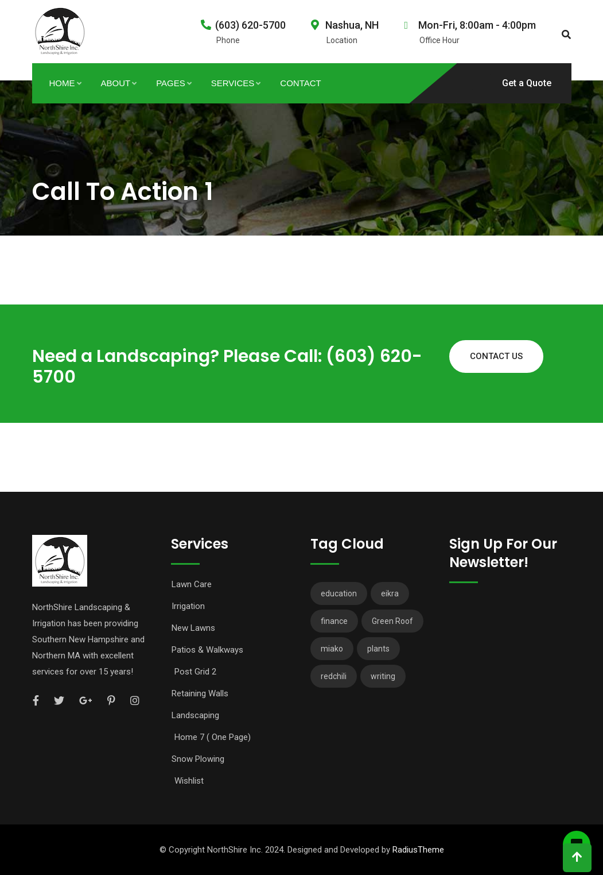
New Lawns (193, 628)
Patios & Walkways (207, 650)
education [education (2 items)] (339, 593)
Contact (300, 83)
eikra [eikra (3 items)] (390, 593)
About (116, 83)
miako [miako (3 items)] (332, 648)
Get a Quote (526, 83)
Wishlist (189, 781)
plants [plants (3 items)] (378, 648)
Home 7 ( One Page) (212, 737)
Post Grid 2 (195, 671)
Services (233, 83)
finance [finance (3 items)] (334, 621)
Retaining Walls (200, 693)
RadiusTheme (418, 850)
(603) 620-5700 (250, 25)
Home (62, 83)
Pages (170, 83)
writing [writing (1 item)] (383, 676)
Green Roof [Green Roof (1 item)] (392, 621)
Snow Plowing (198, 759)
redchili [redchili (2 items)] (334, 676)
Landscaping (195, 715)
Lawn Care (192, 584)
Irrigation (188, 606)
